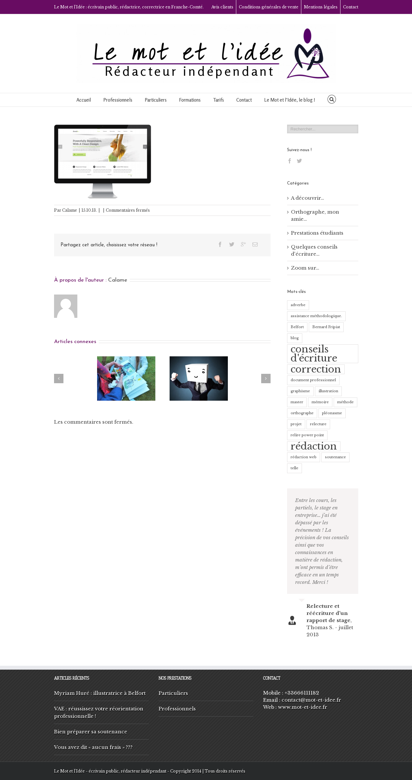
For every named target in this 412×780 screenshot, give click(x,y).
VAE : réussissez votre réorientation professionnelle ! (98, 712)
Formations (190, 100)
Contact (350, 7)
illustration (328, 391)
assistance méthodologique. (316, 316)
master (297, 402)
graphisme (300, 391)
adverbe (298, 305)
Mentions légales (321, 7)
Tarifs (218, 100)
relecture (318, 424)
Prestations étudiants (317, 233)
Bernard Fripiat (326, 327)
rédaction (314, 446)
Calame (69, 210)
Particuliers (156, 100)
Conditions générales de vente (268, 7)
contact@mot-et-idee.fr (311, 700)
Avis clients (222, 7)
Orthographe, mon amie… (315, 215)
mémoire (320, 402)
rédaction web (304, 457)
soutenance (335, 457)
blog (295, 338)
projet (296, 424)
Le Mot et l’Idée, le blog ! (289, 100)
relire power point (307, 435)
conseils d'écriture (314, 353)
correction (316, 369)
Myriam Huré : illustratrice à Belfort (100, 693)
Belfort (297, 327)
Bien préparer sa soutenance (90, 732)
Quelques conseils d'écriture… (314, 250)
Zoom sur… (305, 268)
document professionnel (313, 380)
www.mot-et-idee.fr (302, 707)
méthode (345, 402)
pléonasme (332, 413)
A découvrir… (307, 198)
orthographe (302, 413)
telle (294, 468)
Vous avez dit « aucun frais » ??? (93, 747)
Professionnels (117, 100)
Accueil (83, 100)
